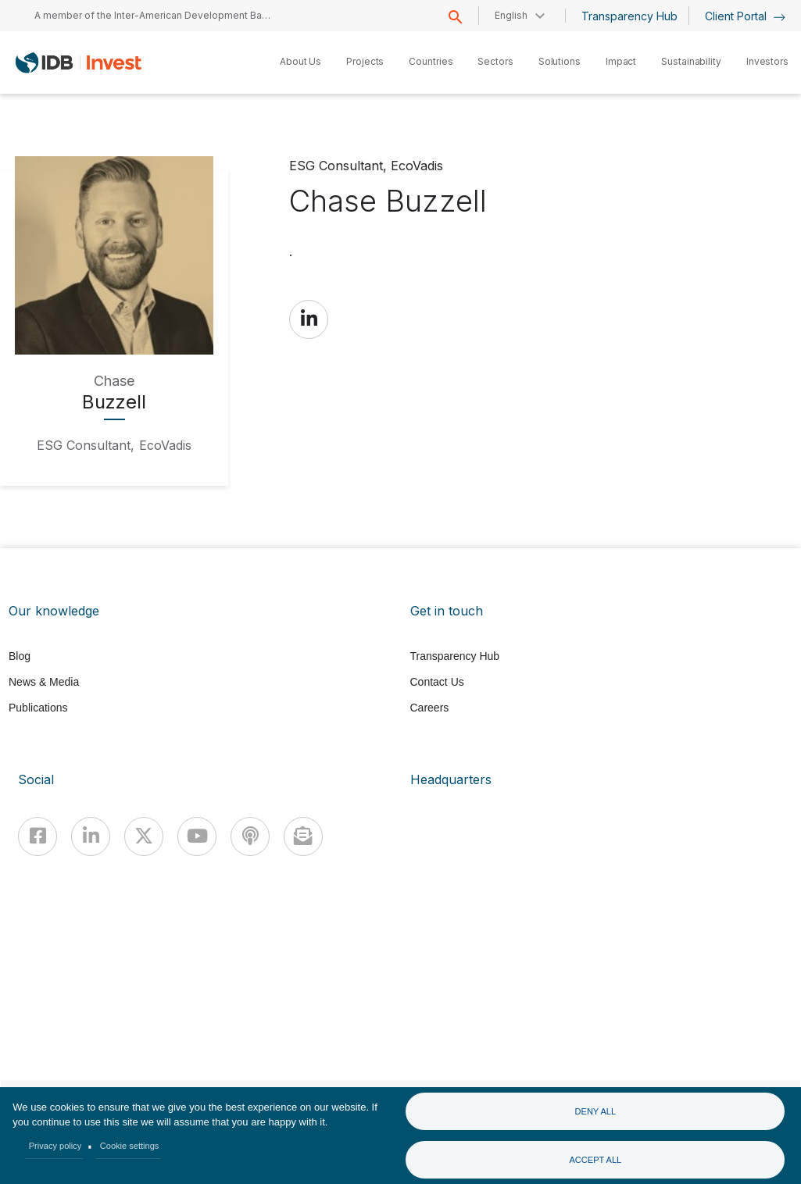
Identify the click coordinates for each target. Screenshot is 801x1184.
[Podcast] (250, 836)
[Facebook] (37, 836)
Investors (767, 61)
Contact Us (437, 682)
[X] (143, 836)
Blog (19, 656)
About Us (300, 61)
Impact (621, 61)
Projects (365, 61)
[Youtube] (196, 836)
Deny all (596, 1111)
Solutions (559, 61)
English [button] (511, 15)
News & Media (44, 682)
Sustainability (691, 61)
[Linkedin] (90, 836)
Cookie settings (129, 1145)
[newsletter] (303, 836)
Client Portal (745, 16)
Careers (429, 707)
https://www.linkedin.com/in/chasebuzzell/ (308, 319)
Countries (430, 61)
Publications (38, 707)
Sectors (495, 61)
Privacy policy (55, 1145)
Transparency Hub (629, 16)
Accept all (595, 1159)
